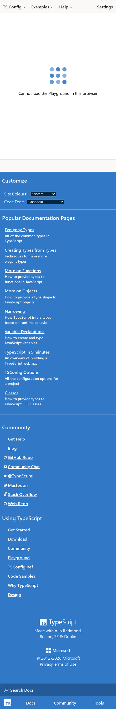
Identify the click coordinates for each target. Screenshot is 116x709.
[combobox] (63, 690)
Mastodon (18, 485)
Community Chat (24, 466)
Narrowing (15, 311)
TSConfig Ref (20, 567)
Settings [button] (105, 6)
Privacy (46, 664)
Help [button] (65, 6)
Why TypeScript (23, 585)
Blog (12, 448)
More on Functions (23, 270)
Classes (11, 392)
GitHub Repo (20, 457)
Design (14, 594)
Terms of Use (64, 664)
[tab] (31, 702)
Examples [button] (42, 6)
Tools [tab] (99, 703)
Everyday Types (19, 229)
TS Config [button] (14, 6)
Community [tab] (65, 703)
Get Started (19, 529)
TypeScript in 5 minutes (27, 352)
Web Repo (18, 503)
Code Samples (21, 576)
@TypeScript (20, 475)
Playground (19, 557)
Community (19, 548)
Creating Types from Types (30, 250)
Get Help (16, 439)
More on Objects (21, 290)
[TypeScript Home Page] (7, 702)
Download (17, 539)
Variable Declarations (24, 331)
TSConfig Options (22, 372)
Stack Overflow (22, 494)
